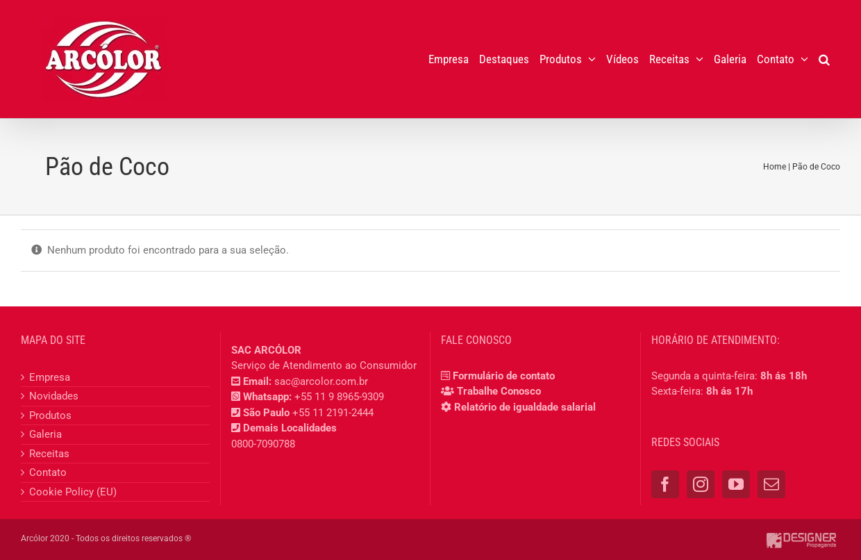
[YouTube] (736, 484)
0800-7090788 (263, 444)
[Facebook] (665, 484)
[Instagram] (700, 484)
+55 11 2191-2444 (333, 412)
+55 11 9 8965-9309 (339, 396)
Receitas (49, 453)
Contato (48, 472)
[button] (824, 59)
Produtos (50, 415)
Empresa (49, 377)
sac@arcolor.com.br (321, 381)
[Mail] (771, 484)
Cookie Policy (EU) (73, 492)
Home (774, 167)
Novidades (53, 396)
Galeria (45, 434)
